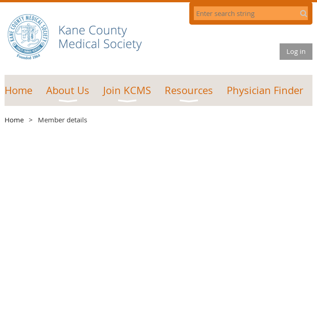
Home (14, 119)
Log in (296, 51)
